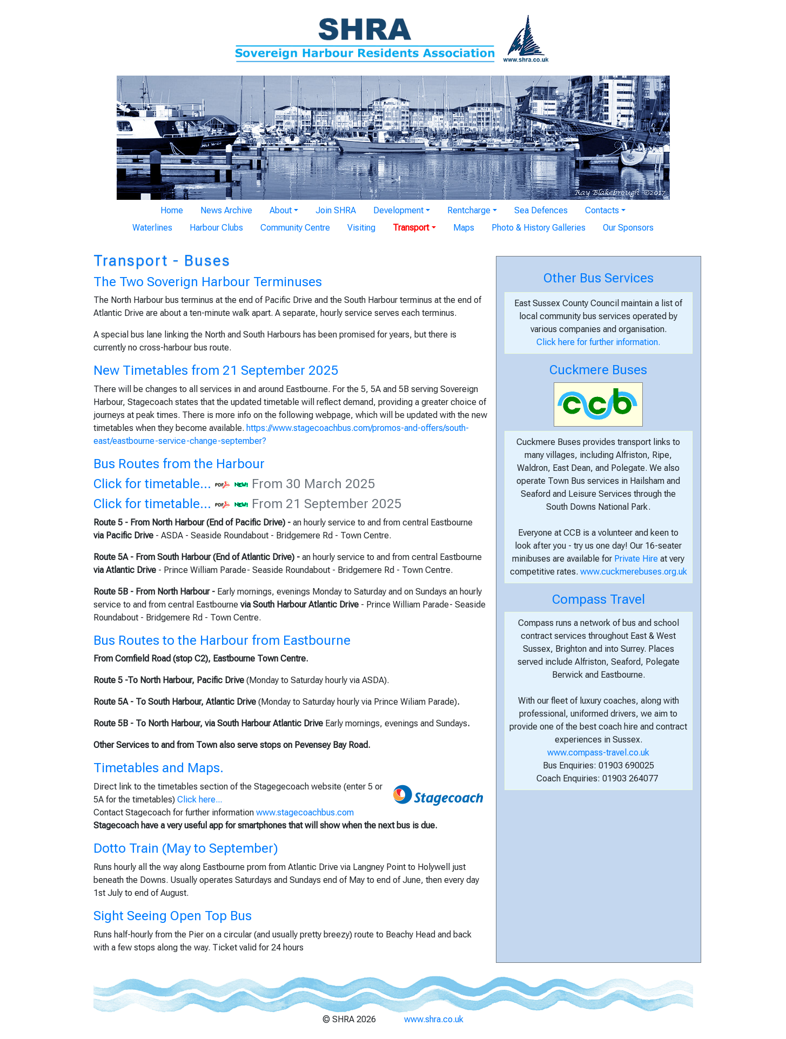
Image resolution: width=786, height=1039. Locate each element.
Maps (463, 227)
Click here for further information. (598, 342)
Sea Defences (541, 210)
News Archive (226, 210)
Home (171, 210)
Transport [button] (411, 227)
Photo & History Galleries (539, 227)
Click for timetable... (152, 483)
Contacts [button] (602, 210)
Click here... (199, 799)
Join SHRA (335, 210)
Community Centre (295, 227)
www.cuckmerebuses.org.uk (633, 571)
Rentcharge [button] (469, 210)
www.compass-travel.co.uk (598, 752)
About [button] (281, 210)
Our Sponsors (628, 227)
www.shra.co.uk (433, 1019)
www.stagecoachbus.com (305, 812)
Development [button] (398, 210)
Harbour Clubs (216, 227)
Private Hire (636, 559)
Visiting (361, 227)
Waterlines (152, 227)
